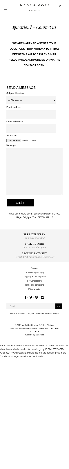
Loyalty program (34, 281)
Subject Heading (15, 93)
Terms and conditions (34, 285)
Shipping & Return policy (34, 277)
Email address (13, 107)
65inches (40, 335)
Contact (34, 268)
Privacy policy (34, 289)
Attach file (11, 135)
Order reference (14, 121)
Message (11, 145)
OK (58, 306)
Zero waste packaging (34, 272)
